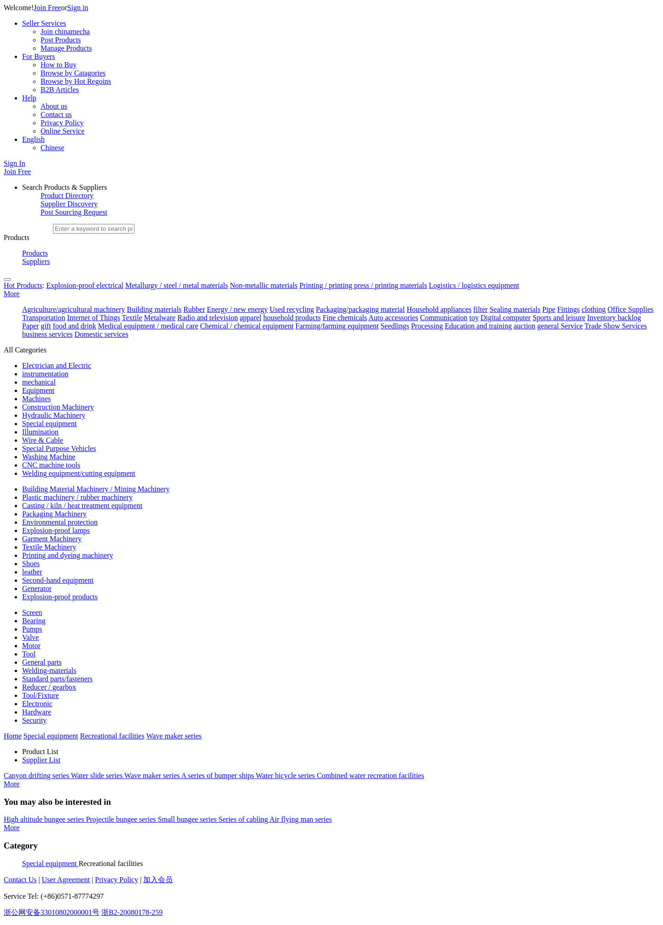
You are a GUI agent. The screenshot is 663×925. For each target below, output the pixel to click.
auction (524, 326)
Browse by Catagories (73, 73)
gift (46, 326)
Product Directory (67, 195)
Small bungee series (188, 819)
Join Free (47, 8)
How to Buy (58, 65)
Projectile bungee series (122, 819)
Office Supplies (631, 309)
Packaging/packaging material (360, 309)
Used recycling (292, 309)
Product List (40, 751)
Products (35, 253)
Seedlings (394, 326)
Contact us (56, 114)
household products (292, 318)
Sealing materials (515, 309)
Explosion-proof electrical (84, 285)
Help (29, 98)
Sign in (77, 8)
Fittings (568, 309)
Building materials (154, 309)
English (33, 139)
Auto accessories (393, 318)
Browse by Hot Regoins (76, 81)
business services (47, 334)
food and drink (74, 326)
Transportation (43, 318)
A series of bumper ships (218, 775)
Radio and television (207, 318)
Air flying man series (300, 819)
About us (54, 106)
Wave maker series (152, 775)
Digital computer (506, 318)
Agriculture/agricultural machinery (73, 309)
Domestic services (101, 334)
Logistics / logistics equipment (474, 285)
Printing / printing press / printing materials (363, 285)
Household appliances (439, 309)
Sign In (14, 163)
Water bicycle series (286, 775)
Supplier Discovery (69, 204)
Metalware (159, 318)
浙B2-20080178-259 (132, 912)
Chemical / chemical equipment (247, 326)
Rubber (194, 309)
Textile (132, 318)
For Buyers (38, 56)
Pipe (548, 309)
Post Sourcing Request (74, 212)
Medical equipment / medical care (148, 326)
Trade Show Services (616, 326)
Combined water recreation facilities (370, 775)
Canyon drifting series (37, 775)
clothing (593, 309)
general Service (560, 326)
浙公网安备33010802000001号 (51, 912)
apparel (251, 318)
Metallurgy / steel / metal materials (176, 285)
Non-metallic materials (263, 285)
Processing (427, 326)
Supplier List (41, 760)
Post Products (61, 40)
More (12, 294)
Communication (443, 318)
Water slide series (97, 775)
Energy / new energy (237, 309)
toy (473, 318)
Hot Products (23, 285)
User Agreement (66, 880)
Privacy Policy (62, 123)
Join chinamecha (65, 31)
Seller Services (44, 23)
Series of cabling (244, 819)
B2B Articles (60, 90)
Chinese (52, 148)
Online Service (63, 131)
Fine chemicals (345, 318)
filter (480, 309)
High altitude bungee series (45, 819)
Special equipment (50, 863)
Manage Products (66, 48)
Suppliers (36, 261)
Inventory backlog (614, 318)
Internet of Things (93, 318)
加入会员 (158, 880)
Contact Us (20, 880)
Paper (30, 326)
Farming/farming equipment (337, 326)
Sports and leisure (559, 318)
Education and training (478, 326)
